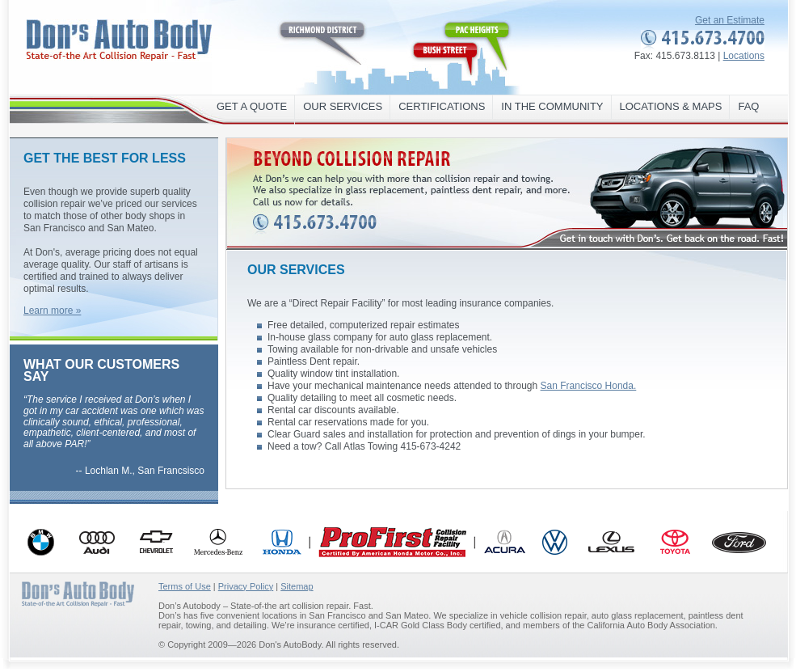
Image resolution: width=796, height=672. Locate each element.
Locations (743, 55)
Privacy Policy (245, 586)
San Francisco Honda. (589, 385)
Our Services (342, 106)
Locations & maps (671, 106)
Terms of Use (184, 586)
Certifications (441, 106)
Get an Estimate (729, 20)
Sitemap (296, 586)
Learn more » (52, 310)
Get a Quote (252, 106)
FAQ (748, 106)
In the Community (552, 106)
